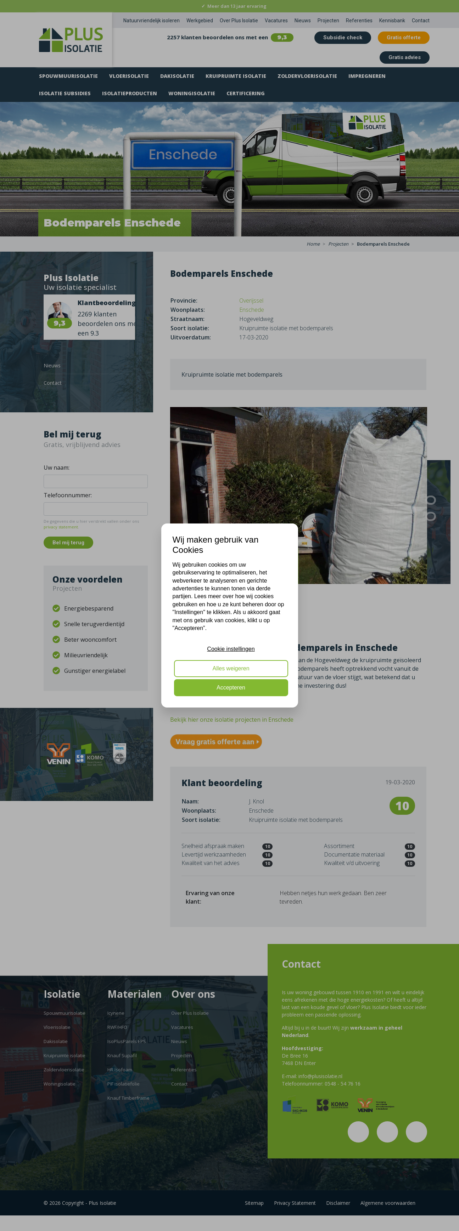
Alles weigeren (230, 668)
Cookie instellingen (230, 649)
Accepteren (231, 688)
